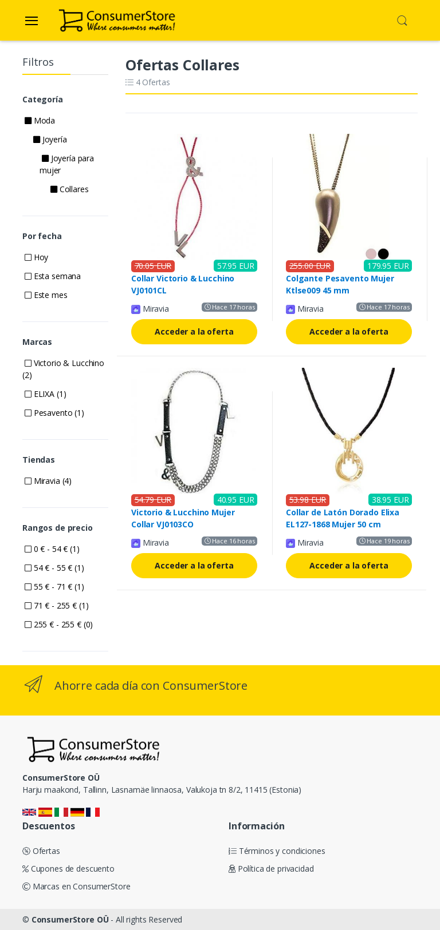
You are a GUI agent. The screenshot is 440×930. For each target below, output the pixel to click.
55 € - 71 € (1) (54, 586)
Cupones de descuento (68, 868)
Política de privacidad (271, 868)
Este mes (46, 294)
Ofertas (41, 850)
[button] (402, 19)
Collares (69, 189)
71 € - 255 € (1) (56, 605)
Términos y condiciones (277, 850)
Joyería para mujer (67, 164)
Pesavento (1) (54, 412)
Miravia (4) (48, 480)
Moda (40, 120)
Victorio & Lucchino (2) (63, 368)
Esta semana (53, 276)
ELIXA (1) (45, 393)
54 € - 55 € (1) (54, 567)
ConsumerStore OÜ (70, 919)
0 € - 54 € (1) (52, 548)
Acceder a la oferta (194, 331)
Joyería (50, 139)
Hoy (36, 257)
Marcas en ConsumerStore (76, 886)
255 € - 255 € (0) (59, 624)
